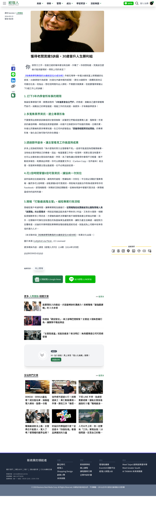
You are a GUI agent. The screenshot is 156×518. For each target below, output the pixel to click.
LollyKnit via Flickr (43, 240)
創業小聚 (61, 474)
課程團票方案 (86, 471)
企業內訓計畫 (86, 474)
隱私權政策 (34, 469)
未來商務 (61, 478)
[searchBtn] (137, 3)
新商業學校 (85, 464)
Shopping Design (65, 471)
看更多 (101, 296)
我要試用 (56, 359)
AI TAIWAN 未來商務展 (132, 471)
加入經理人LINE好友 (80, 279)
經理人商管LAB (106, 471)
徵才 (26, 469)
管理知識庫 (104, 464)
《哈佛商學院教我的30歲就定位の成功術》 (56, 234)
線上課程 (84, 467)
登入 (142, 3)
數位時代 (61, 464)
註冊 (146, 3)
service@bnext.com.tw (20, 474)
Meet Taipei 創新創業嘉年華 (134, 464)
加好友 (129, 3)
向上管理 (39, 268)
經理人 (60, 467)
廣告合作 (18, 469)
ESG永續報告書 (46, 469)
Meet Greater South (131, 467)
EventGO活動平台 (107, 467)
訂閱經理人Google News (48, 279)
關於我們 (9, 469)
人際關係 (19, 13)
